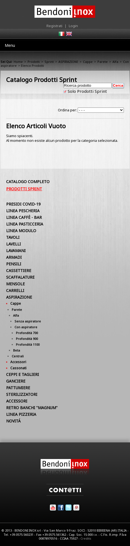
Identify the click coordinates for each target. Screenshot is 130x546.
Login (73, 25)
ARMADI (14, 257)
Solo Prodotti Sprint (87, 91)
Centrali (18, 356)
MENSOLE (15, 283)
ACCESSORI (16, 401)
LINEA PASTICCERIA (24, 224)
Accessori (18, 362)
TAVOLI (12, 237)
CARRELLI (15, 290)
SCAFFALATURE (20, 277)
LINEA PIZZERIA (21, 414)
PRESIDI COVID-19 (23, 204)
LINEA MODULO (21, 230)
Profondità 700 (27, 333)
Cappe (88, 62)
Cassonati (18, 368)
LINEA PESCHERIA (23, 210)
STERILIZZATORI (21, 394)
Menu (10, 45)
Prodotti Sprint (24, 188)
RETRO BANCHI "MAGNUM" (32, 407)
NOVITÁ (13, 421)
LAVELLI (13, 244)
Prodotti (34, 62)
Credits (85, 538)
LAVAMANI (16, 250)
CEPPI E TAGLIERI (22, 374)
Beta (16, 350)
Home (18, 62)
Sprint (49, 62)
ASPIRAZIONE (68, 62)
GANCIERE (15, 381)
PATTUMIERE (18, 387)
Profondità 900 (27, 339)
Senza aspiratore (27, 321)
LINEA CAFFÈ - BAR (24, 217)
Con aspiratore (25, 327)
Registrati (54, 25)
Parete (102, 62)
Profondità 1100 (28, 344)
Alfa (115, 62)
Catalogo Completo (28, 181)
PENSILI (13, 263)
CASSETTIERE (18, 270)
